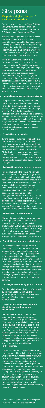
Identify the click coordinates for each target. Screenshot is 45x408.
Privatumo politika (9, 403)
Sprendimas (26, 403)
